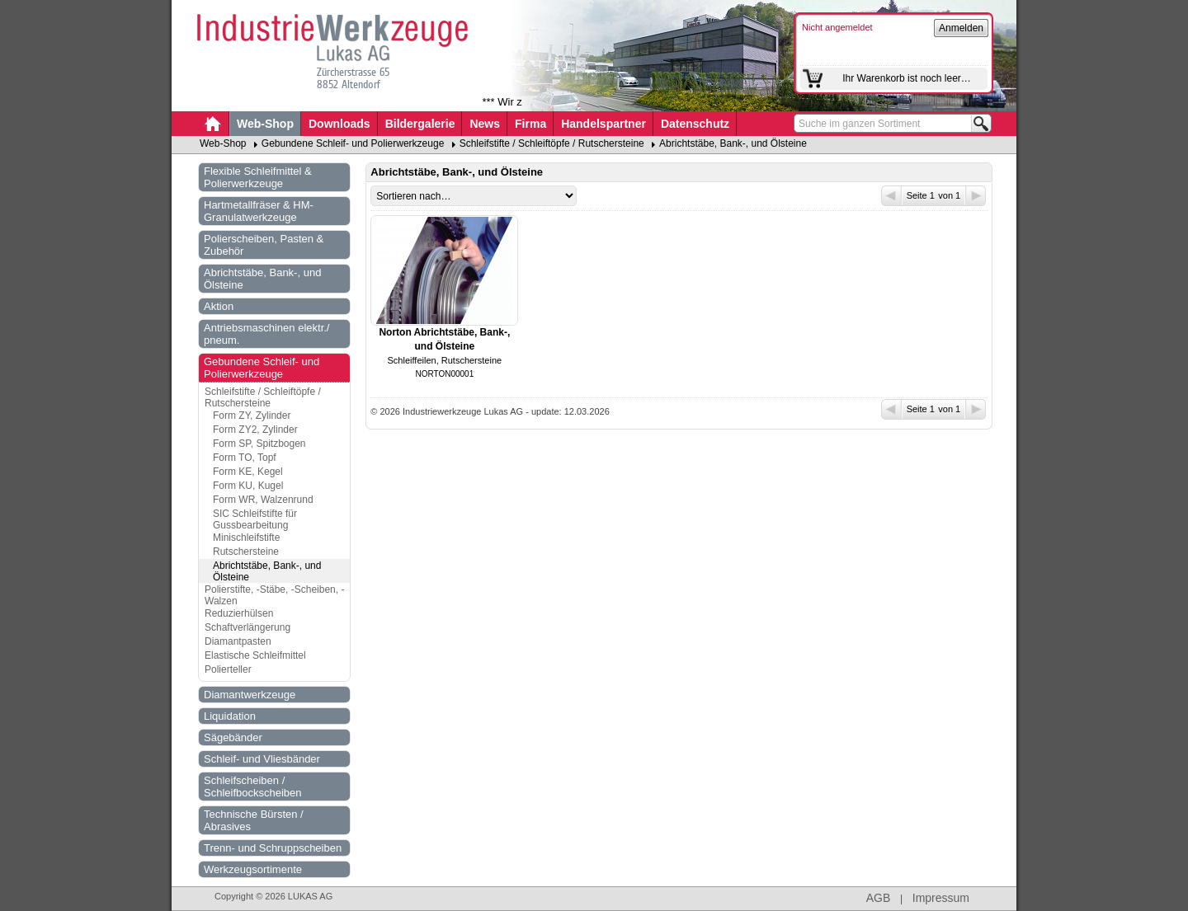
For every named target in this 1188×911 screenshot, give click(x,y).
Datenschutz (695, 123)
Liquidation (230, 716)
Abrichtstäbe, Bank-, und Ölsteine (733, 143)
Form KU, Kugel (248, 485)
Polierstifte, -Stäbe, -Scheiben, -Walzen (274, 595)
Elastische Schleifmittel (255, 655)
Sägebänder (233, 737)
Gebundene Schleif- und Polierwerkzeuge (353, 143)
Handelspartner (603, 123)
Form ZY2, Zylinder (255, 429)
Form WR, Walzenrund (263, 499)
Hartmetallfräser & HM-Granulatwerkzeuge (259, 211)
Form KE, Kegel (248, 471)
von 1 (961, 195)
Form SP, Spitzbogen (259, 443)
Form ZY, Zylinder (251, 415)
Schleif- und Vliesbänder (262, 759)
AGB (878, 897)
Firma (530, 123)
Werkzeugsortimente (253, 869)
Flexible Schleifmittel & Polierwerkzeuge (258, 177)
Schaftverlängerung (247, 627)
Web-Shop (265, 123)
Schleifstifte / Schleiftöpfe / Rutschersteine (552, 143)
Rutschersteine (246, 551)
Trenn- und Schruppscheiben (273, 848)
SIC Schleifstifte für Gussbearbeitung (255, 519)
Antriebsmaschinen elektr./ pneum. (266, 334)
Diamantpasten (238, 641)
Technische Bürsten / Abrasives (254, 820)
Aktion (218, 306)
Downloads (339, 123)
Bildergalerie (420, 123)
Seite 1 (909, 195)
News (484, 123)
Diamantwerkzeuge (249, 694)
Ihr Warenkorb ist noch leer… (906, 78)
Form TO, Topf (244, 457)
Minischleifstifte (246, 537)
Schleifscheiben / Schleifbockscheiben (253, 786)
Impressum (940, 897)
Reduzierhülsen (239, 613)
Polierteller (228, 669)
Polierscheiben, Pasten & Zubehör (263, 244)
